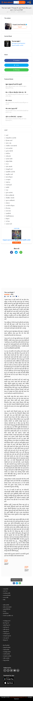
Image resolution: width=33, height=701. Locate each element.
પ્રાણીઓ (8, 213)
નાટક (7, 164)
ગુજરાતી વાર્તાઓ (6, 647)
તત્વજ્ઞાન (8, 179)
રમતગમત (8, 211)
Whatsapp (16, 69)
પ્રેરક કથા (8, 143)
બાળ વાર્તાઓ (9, 148)
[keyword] (16, 2)
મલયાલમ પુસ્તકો (7, 635)
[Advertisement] (17, 272)
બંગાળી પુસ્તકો (6, 633)
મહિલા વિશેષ (9, 161)
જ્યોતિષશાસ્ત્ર (10, 216)
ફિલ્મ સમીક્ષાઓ (10, 195)
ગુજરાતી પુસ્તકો (6, 625)
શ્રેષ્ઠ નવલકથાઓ (7, 607)
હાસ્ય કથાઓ (9, 151)
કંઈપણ (8, 221)
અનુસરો (20, 27)
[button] (17, 2)
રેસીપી (7, 187)
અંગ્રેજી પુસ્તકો (6, 620)
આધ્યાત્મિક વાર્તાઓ (11, 138)
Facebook (17, 60)
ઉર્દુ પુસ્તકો (5, 640)
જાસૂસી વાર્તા (9, 169)
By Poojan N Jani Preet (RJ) (18, 43)
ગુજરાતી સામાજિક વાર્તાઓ (17, 45)
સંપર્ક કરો (5, 591)
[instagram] (8, 670)
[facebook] (5, 670)
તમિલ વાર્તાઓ (6, 658)
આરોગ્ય (8, 182)
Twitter (16, 65)
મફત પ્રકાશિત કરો (22, 2)
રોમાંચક (8, 203)
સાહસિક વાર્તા (9, 174)
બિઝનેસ (8, 208)
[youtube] (14, 670)
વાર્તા (7, 135)
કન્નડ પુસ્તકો (6, 638)
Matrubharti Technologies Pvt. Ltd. (18, 697)
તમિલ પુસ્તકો (6, 629)
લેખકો (4, 611)
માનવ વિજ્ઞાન (9, 177)
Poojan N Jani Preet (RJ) (20, 24)
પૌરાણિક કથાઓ (10, 198)
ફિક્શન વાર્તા (9, 140)
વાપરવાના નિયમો (7, 595)
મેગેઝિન (8, 153)
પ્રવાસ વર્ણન (9, 158)
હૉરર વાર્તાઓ (9, 192)
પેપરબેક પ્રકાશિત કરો (8, 615)
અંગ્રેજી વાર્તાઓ (7, 651)
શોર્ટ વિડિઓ (5, 613)
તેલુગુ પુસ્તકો (6, 631)
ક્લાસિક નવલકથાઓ (11, 145)
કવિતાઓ (8, 156)
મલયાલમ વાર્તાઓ (7, 656)
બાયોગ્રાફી (9, 184)
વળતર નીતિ (5, 597)
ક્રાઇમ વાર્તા (9, 224)
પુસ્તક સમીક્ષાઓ (10, 200)
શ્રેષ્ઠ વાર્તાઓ (6, 604)
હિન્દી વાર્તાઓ (6, 645)
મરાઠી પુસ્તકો (6, 627)
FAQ (4, 599)
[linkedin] (18, 670)
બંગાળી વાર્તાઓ (6, 653)
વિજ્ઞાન (7, 218)
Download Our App (16, 579)
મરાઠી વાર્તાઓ (6, 649)
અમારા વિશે (5, 589)
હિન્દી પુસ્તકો (6, 623)
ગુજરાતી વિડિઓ (6, 609)
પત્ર (7, 190)
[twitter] (11, 670)
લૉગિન (28, 2)
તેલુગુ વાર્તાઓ (6, 660)
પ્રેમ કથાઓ (9, 166)
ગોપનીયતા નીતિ (6, 593)
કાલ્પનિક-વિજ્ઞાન (10, 205)
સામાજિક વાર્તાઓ (10, 171)
